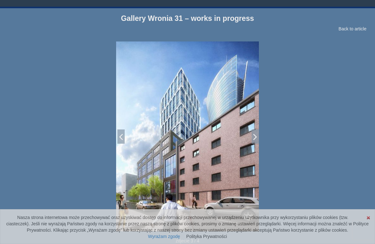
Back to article (352, 28)
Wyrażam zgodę (164, 236)
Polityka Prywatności (206, 236)
